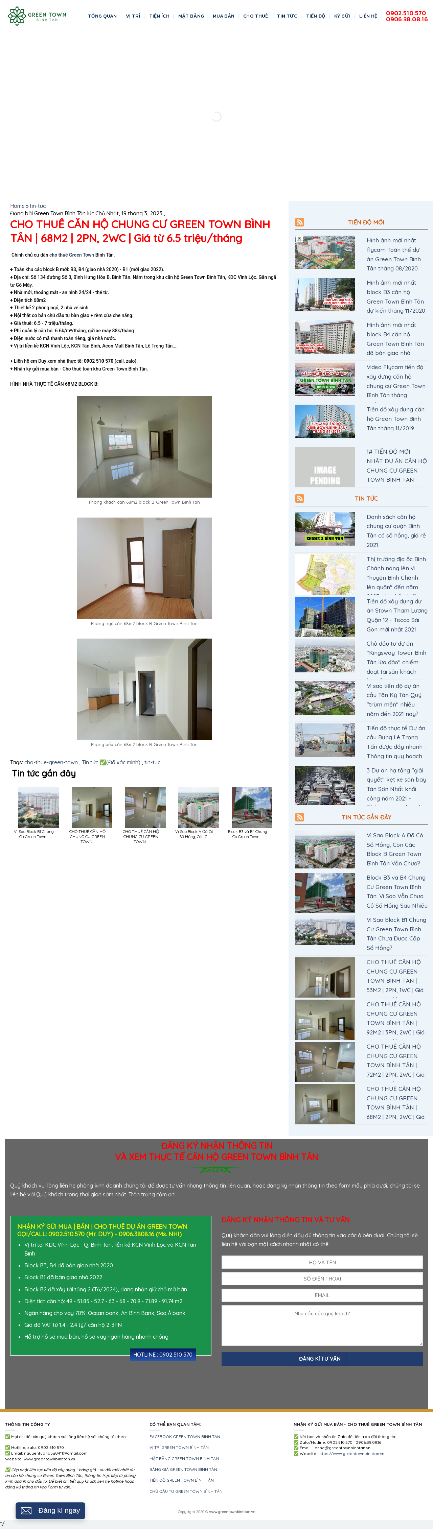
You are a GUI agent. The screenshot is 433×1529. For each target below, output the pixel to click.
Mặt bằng (191, 16)
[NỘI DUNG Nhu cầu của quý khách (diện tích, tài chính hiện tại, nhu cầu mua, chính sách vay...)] (322, 1325)
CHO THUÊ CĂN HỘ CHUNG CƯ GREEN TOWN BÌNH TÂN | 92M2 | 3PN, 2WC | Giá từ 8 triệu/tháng (396, 1023)
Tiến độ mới (366, 222)
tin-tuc (38, 205)
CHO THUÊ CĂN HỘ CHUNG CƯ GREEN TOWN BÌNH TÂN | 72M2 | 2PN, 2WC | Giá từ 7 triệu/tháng (396, 1065)
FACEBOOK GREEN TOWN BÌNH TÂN (185, 1436)
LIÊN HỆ (368, 16)
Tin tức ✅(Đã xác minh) (111, 762)
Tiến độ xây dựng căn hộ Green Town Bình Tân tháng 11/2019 (396, 418)
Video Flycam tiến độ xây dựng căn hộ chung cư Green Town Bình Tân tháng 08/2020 (396, 385)
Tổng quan (102, 16)
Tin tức (366, 498)
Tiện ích (159, 16)
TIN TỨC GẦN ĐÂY (366, 817)
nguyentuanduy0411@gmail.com (56, 1453)
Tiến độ (315, 16)
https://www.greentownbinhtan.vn (351, 1453)
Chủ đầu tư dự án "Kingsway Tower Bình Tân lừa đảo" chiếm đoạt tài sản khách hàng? (396, 662)
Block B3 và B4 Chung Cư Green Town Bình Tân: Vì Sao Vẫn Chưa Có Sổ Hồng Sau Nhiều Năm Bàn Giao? (397, 896)
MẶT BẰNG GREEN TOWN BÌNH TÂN (184, 1458)
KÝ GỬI (342, 16)
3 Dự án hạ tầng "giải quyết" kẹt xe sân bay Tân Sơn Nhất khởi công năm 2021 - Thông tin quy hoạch (396, 789)
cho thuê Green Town (71, 255)
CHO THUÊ (255, 16)
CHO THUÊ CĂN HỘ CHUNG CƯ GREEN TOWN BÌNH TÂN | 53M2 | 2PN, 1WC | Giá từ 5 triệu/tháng (395, 980)
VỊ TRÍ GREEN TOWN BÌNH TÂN (179, 1447)
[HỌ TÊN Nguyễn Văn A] (322, 1262)
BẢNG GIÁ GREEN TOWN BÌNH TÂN (183, 1469)
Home (17, 205)
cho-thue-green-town (51, 762)
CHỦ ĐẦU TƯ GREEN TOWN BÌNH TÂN (186, 1491)
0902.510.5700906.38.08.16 (407, 16)
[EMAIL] (322, 1295)
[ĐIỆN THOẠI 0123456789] (322, 1278)
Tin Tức (287, 16)
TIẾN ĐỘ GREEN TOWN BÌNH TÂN (182, 1480)
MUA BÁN (223, 16)
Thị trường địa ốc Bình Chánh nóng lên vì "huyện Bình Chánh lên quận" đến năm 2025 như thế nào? (396, 577)
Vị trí (133, 16)
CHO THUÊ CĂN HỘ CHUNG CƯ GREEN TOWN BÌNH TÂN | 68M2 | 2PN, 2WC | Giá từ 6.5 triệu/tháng (396, 1107)
